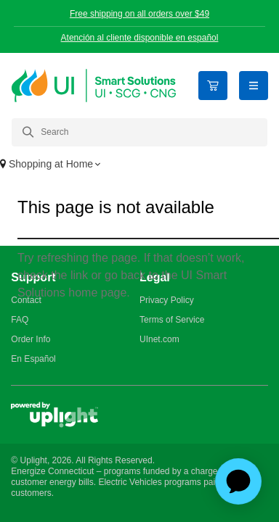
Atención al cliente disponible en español (140, 38)
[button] (139, 165)
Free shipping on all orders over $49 (139, 14)
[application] (238, 481)
